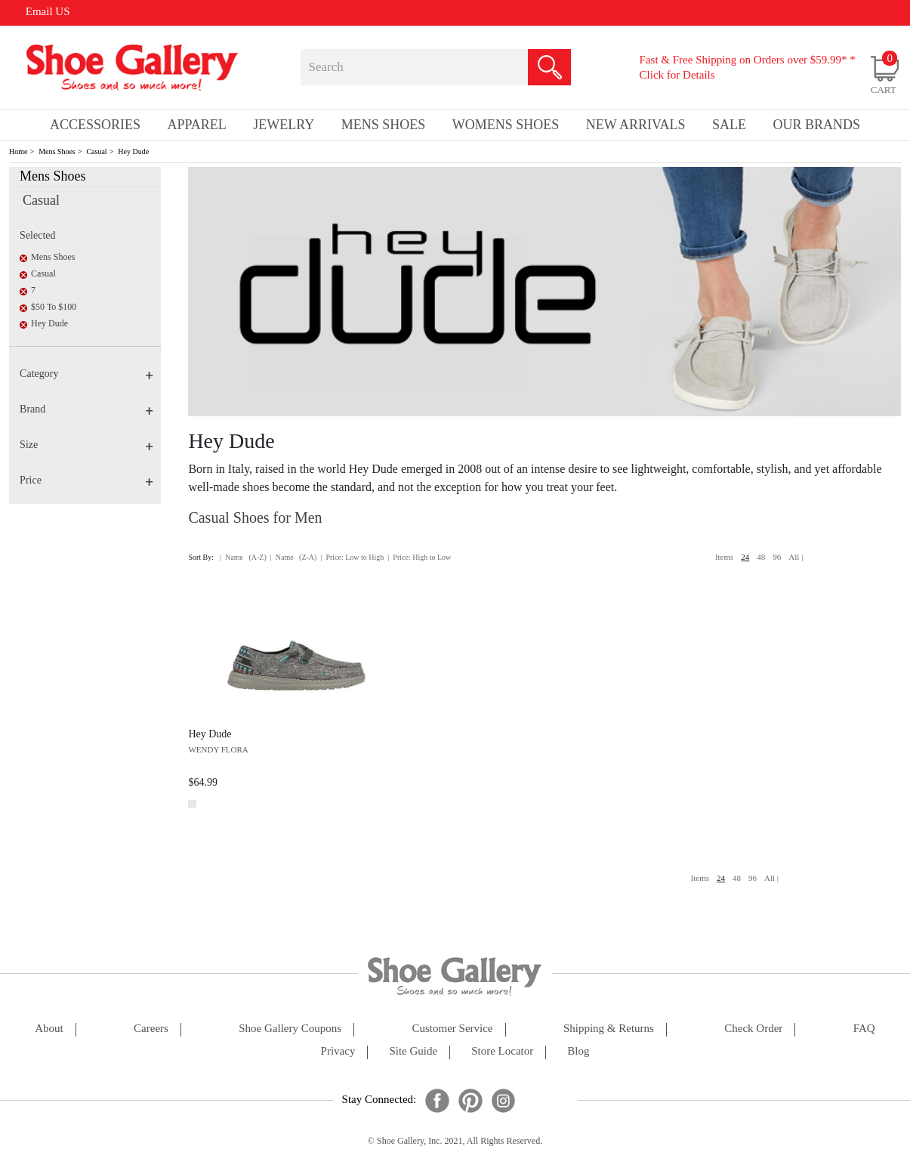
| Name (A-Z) (243, 557)
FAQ (864, 1028)
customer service (452, 1028)
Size (86, 444)
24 (745, 556)
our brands (817, 124)
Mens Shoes (57, 151)
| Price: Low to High (352, 557)
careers (151, 1028)
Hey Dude (133, 151)
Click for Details (677, 75)
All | (795, 556)
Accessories (95, 124)
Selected (37, 235)
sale (729, 124)
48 (761, 556)
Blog (578, 1051)
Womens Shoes (506, 124)
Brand (86, 409)
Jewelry (283, 124)
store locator (502, 1051)
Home (18, 151)
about (49, 1028)
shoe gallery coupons (290, 1028)
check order (753, 1028)
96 (777, 556)
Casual (96, 151)
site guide (413, 1051)
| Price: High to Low (419, 557)
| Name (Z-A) (293, 557)
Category (86, 373)
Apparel (196, 124)
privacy (338, 1051)
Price (86, 480)
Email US (48, 11)
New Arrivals (636, 124)
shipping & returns (608, 1028)
